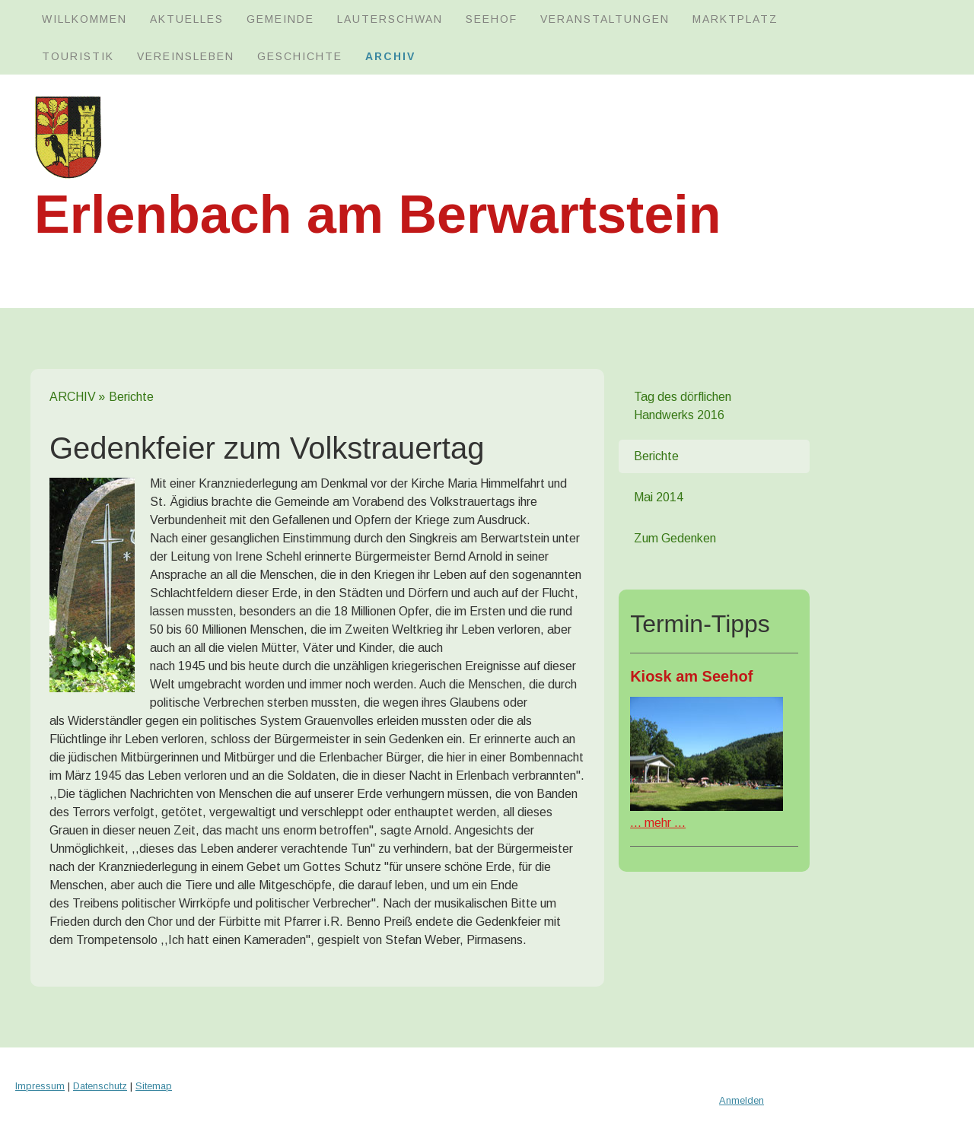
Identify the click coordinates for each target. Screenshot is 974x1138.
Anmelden (741, 1100)
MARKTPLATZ (735, 19)
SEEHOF (491, 19)
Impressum (40, 1086)
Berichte (656, 456)
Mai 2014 (658, 497)
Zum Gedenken (675, 538)
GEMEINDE (280, 19)
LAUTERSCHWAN (390, 19)
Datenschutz (100, 1086)
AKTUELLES (187, 19)
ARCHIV (390, 56)
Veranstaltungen (605, 19)
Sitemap (153, 1086)
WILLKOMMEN (84, 19)
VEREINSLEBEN (185, 56)
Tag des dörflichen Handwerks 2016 (682, 405)
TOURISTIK (78, 56)
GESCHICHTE (299, 56)
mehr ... (658, 822)
